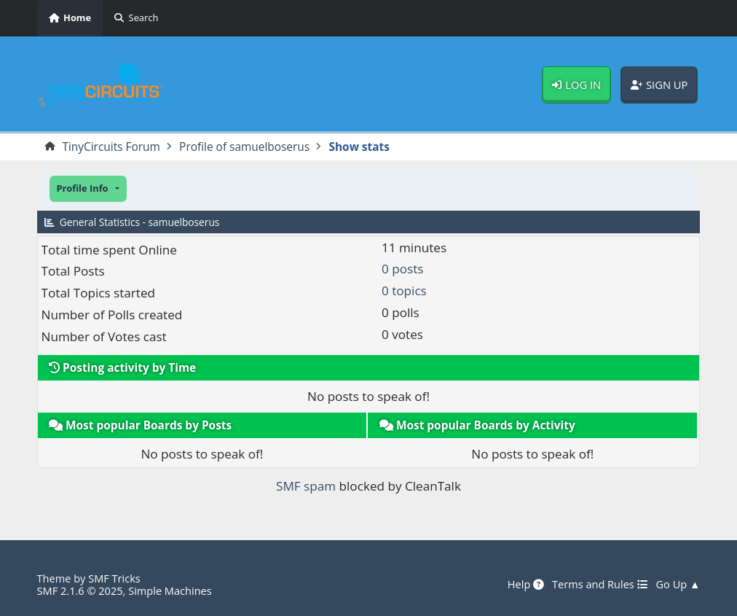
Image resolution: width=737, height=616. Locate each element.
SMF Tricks (114, 578)
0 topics (404, 290)
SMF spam (306, 485)
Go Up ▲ (678, 584)
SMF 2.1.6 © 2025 (80, 590)
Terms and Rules (600, 584)
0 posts (402, 268)
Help (526, 584)
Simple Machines (170, 590)
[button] (88, 188)
